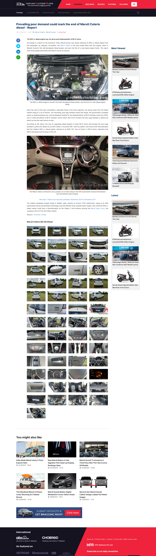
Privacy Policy (100, 539)
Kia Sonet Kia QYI (48, 12)
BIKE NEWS (90, 4)
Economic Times (39, 215)
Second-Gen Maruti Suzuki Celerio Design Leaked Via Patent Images (93, 494)
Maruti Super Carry (98, 208)
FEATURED (112, 4)
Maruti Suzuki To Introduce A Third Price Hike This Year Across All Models (93, 462)
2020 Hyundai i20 (64, 12)
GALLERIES (123, 4)
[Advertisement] (125, 33)
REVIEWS (101, 4)
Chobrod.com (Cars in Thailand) (53, 541)
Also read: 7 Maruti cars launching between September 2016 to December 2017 (67, 199)
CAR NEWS (78, 4)
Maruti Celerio (40, 32)
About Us (90, 539)
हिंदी (134, 4)
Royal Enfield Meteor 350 (82, 12)
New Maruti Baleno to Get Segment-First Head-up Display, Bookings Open (61, 462)
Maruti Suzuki (51, 32)
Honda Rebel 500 (33, 12)
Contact (110, 539)
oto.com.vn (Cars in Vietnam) (26, 541)
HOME (68, 4)
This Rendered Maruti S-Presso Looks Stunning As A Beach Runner (29, 494)
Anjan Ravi (61, 32)
